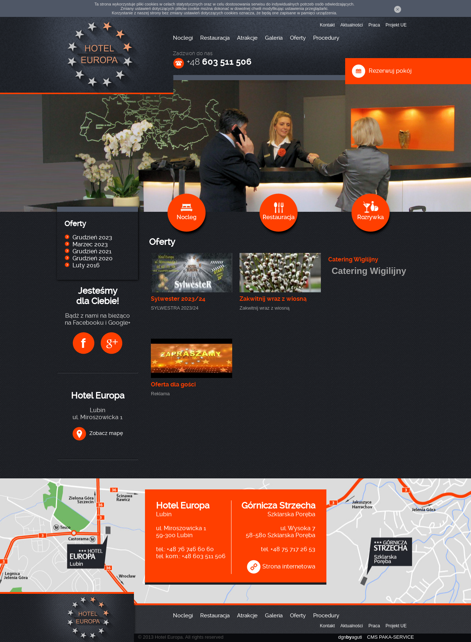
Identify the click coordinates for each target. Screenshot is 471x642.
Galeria (274, 38)
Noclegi (183, 38)
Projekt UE (396, 25)
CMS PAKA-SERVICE (390, 637)
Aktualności (351, 25)
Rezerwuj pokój (381, 70)
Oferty (298, 38)
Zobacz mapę (97, 433)
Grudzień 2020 (92, 258)
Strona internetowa (281, 566)
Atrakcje (247, 38)
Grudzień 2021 (91, 251)
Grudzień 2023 (92, 237)
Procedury (326, 38)
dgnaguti (350, 637)
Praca (374, 25)
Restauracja (215, 38)
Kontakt (327, 25)
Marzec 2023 (90, 244)
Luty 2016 (86, 265)
